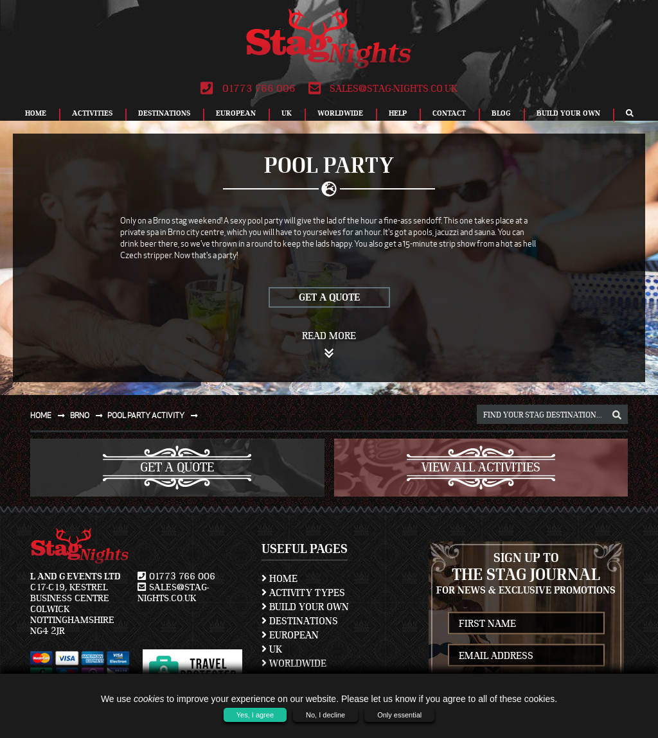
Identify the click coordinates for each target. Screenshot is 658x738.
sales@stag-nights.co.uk (383, 88)
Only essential (399, 715)
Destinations (164, 113)
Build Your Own (568, 113)
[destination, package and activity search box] (552, 414)
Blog (501, 113)
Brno (89, 415)
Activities (92, 113)
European (236, 113)
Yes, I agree (255, 715)
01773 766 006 (247, 88)
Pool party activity (155, 415)
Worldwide (340, 113)
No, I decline (325, 715)
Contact (449, 113)
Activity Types (303, 593)
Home (35, 113)
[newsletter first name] (526, 623)
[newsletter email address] (526, 655)
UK (286, 113)
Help (398, 113)
